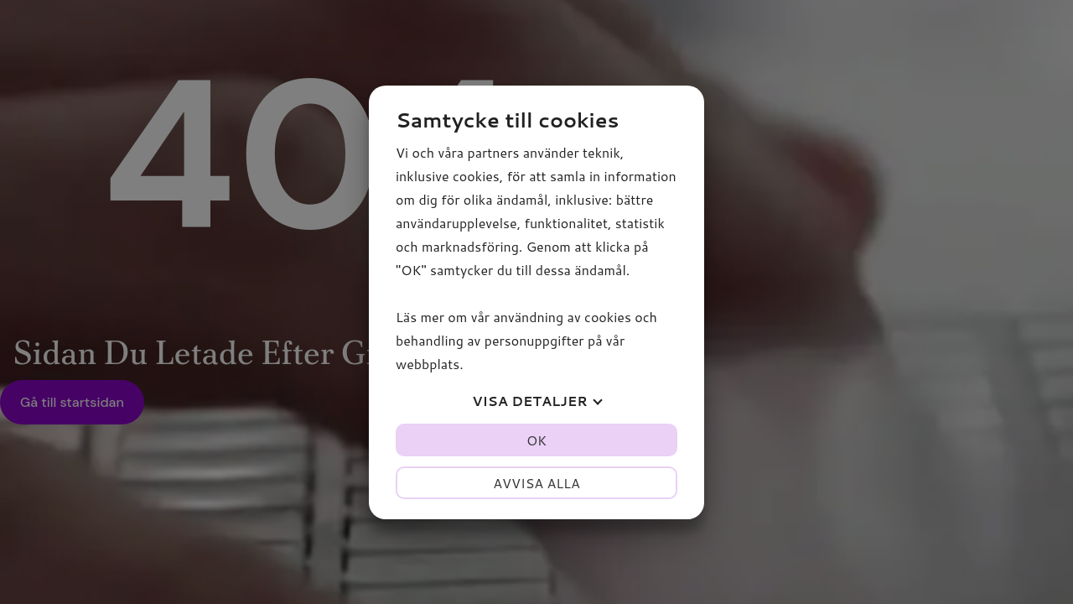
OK (536, 440)
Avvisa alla (536, 482)
